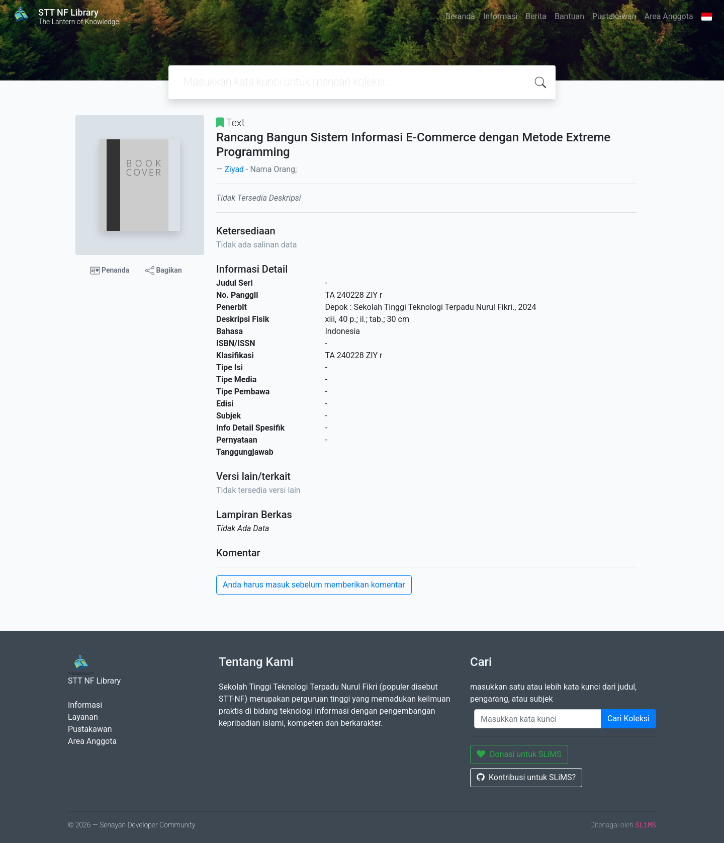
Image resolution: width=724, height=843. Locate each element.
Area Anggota (669, 16)
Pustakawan (614, 16)
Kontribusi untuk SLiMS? (526, 777)
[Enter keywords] (537, 718)
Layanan (83, 717)
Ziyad (234, 169)
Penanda (110, 271)
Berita (536, 16)
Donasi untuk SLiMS (519, 754)
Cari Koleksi (628, 718)
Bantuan (569, 16)
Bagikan (163, 270)
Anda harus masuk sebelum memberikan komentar (314, 584)
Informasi (500, 16)
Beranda (460, 16)
